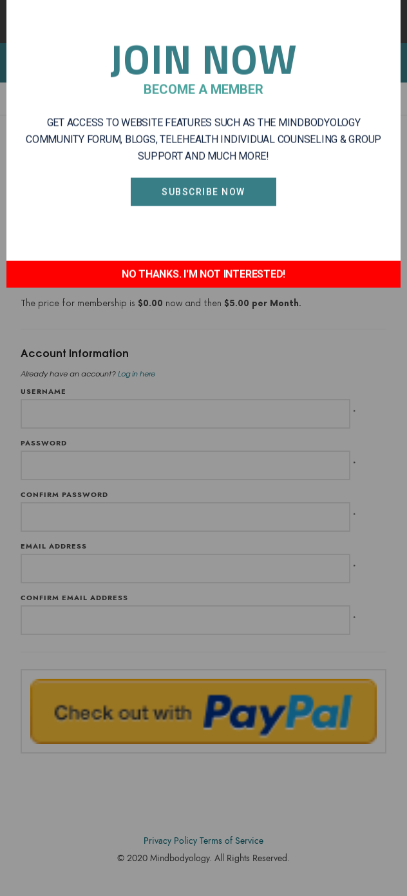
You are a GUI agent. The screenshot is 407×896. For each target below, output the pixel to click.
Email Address (54, 546)
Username (43, 391)
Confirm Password (64, 495)
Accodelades (206, 877)
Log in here (136, 373)
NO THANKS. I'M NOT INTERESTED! (203, 217)
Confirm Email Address (74, 598)
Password (44, 443)
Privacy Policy (170, 841)
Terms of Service (231, 841)
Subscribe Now (203, 135)
